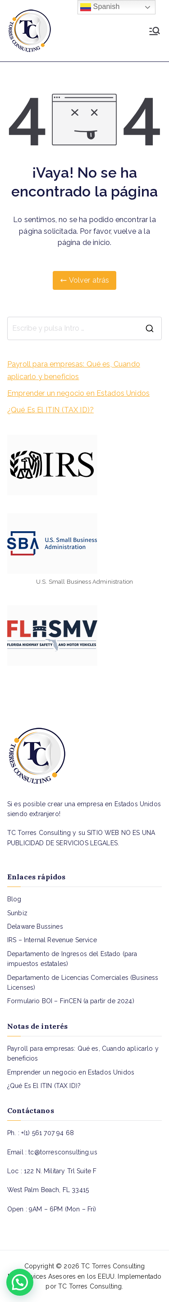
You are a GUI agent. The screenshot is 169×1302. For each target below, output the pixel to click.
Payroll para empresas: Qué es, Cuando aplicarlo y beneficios (73, 370)
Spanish (100, 7)
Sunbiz (17, 913)
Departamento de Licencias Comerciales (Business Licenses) (83, 982)
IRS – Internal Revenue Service (52, 940)
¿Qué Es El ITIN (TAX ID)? (50, 410)
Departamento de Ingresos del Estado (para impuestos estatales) (72, 958)
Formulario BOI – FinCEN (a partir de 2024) (70, 1001)
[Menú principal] (154, 31)
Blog (14, 899)
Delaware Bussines (35, 926)
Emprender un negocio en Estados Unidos (78, 393)
